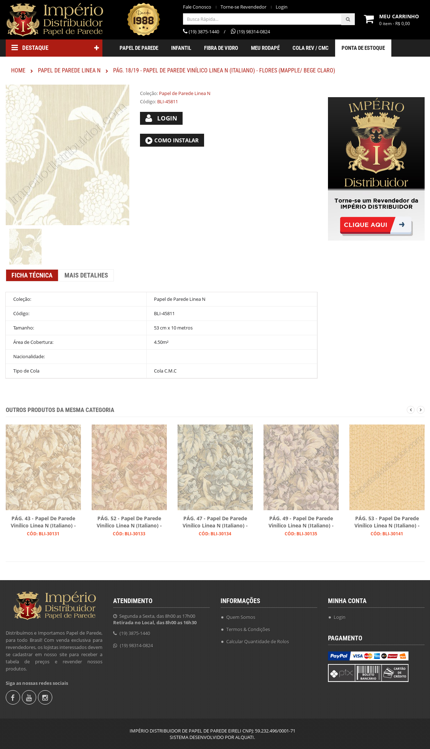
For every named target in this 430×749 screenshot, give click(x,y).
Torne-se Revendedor (243, 7)
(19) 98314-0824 (136, 644)
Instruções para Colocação (254, 652)
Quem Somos (240, 615)
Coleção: (149, 93)
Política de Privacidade (250, 676)
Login (282, 7)
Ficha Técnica (32, 275)
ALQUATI (244, 737)
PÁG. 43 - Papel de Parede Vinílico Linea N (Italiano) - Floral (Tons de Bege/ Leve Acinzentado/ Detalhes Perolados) (43, 522)
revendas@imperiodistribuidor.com (159, 656)
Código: (148, 101)
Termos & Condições (248, 628)
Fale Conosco (197, 7)
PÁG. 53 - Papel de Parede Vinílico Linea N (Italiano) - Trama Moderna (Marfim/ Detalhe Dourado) (387, 522)
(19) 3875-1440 (135, 632)
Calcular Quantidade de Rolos (257, 640)
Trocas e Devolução (246, 664)
